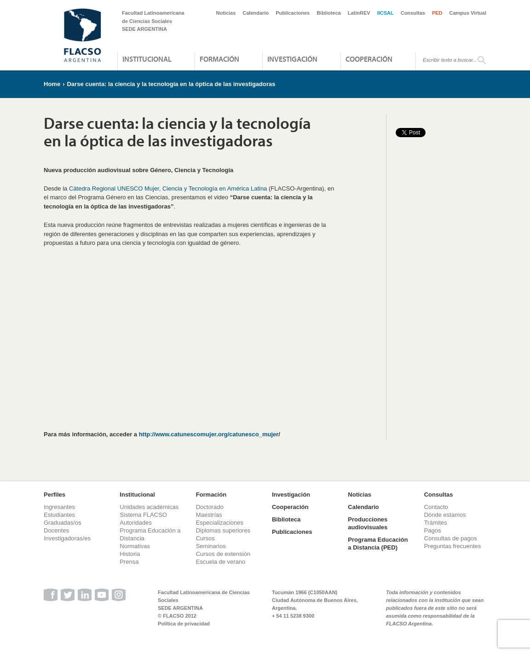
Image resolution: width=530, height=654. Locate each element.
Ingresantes (59, 507)
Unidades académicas (149, 507)
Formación (219, 59)
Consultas (413, 13)
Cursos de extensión (223, 553)
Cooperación (369, 59)
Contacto (436, 507)
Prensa (129, 561)
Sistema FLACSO (143, 514)
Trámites (435, 522)
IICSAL (385, 13)
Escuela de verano (221, 561)
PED (437, 13)
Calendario (255, 13)
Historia (130, 553)
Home (52, 84)
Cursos (205, 538)
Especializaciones (219, 522)
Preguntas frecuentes (452, 546)
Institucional (147, 59)
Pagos (432, 530)
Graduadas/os (62, 522)
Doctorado (210, 507)
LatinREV (359, 13)
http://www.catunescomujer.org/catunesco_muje (208, 434)
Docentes (56, 530)
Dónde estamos (445, 514)
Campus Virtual (468, 13)
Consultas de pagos (450, 538)
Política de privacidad (184, 623)
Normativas (135, 546)
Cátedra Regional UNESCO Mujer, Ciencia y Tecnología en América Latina (168, 188)
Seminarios (211, 546)
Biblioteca (329, 13)
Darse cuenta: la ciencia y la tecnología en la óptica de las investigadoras (171, 84)
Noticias (226, 13)
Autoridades (135, 522)
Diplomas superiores (223, 530)
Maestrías (209, 514)
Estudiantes (59, 514)
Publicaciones (293, 13)
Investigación (292, 59)
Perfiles (54, 494)
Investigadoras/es (67, 538)
